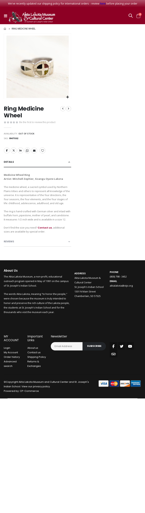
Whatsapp (28, 152)
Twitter (14, 152)
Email (35, 152)
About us (32, 367)
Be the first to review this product (38, 122)
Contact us (34, 371)
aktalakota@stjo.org (121, 304)
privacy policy (41, 405)
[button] (67, 97)
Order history (12, 376)
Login (7, 367)
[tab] (37, 164)
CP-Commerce (29, 410)
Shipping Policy (36, 376)
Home (5, 28)
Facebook (7, 152)
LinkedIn (21, 152)
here (103, 3)
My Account (11, 371)
